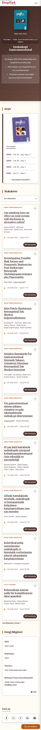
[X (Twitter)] (21, 718)
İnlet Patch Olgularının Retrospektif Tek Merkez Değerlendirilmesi (17, 313)
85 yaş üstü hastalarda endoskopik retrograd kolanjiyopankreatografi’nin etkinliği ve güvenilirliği (18, 453)
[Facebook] (6, 718)
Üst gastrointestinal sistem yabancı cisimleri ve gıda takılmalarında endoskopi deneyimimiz (18, 409)
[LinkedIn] (28, 718)
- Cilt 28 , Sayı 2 (16, 160)
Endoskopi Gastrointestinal (20, 48)
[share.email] (35, 718)
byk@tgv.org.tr (10, 685)
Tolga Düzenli (9, 421)
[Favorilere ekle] (35, 208)
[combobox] (20, 198)
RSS (34, 692)
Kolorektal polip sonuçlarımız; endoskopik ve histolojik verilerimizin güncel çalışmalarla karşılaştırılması (18, 550)
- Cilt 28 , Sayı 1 (15, 167)
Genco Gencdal (19, 282)
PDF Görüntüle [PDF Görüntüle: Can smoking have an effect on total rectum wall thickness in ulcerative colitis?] (30, 245)
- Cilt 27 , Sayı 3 (15, 173)
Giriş (36, 3)
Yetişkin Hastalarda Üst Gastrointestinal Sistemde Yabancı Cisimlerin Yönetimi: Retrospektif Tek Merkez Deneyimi (18, 361)
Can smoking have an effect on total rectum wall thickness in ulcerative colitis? (16, 217)
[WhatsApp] (13, 718)
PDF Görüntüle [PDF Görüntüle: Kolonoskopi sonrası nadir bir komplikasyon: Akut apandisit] (30, 616)
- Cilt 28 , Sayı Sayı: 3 (18, 154)
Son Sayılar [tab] (11, 146)
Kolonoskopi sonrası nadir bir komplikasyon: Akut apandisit (18, 593)
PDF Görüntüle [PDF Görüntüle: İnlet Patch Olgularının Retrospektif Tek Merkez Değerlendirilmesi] (30, 340)
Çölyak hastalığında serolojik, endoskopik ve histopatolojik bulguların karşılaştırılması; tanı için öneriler (17, 503)
